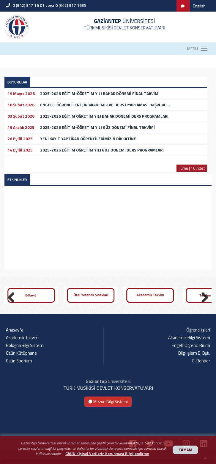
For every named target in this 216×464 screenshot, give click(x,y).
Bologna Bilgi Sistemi (25, 345)
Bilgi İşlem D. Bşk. (194, 353)
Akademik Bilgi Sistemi (189, 337)
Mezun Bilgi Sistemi (108, 401)
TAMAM (185, 450)
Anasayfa (14, 330)
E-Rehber (201, 361)
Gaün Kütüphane (21, 353)
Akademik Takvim (22, 337)
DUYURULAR (17, 82)
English (199, 6)
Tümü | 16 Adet (192, 168)
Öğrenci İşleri (198, 330)
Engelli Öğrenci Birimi (191, 345)
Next (203, 296)
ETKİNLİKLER (17, 179)
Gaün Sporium (19, 361)
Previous (13, 296)
